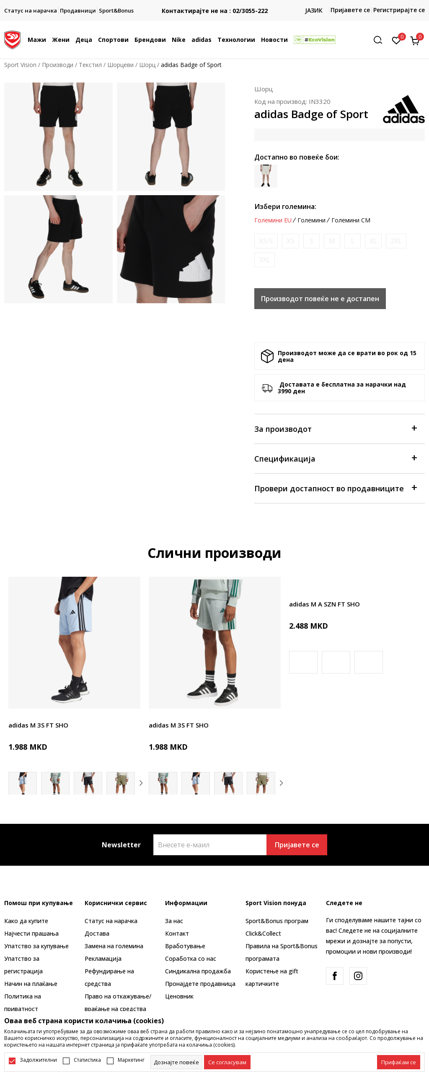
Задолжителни (38, 1060)
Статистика (87, 1060)
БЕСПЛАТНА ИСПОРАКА (214, 4)
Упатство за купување (36, 946)
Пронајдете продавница (200, 984)
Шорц (147, 65)
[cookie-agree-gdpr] (227, 1062)
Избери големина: (285, 206)
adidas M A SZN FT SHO (324, 604)
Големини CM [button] (350, 220)
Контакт (177, 933)
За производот (335, 428)
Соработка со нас (190, 958)
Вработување (185, 946)
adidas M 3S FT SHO (38, 725)
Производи (57, 65)
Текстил (90, 65)
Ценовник (179, 996)
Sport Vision (20, 65)
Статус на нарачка (111, 921)
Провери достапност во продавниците (335, 487)
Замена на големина (114, 946)
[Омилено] (396, 40)
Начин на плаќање (30, 984)
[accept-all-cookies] (398, 1062)
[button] (381, 40)
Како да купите (26, 921)
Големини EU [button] (273, 220)
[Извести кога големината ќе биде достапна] (266, 241)
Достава (97, 933)
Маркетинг (131, 1060)
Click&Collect (263, 933)
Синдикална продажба (198, 971)
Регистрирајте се (399, 10)
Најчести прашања (31, 933)
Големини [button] (311, 220)
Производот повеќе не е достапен (320, 298)
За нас (174, 921)
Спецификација (335, 458)
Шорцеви (120, 65)
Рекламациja (103, 958)
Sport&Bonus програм (277, 921)
